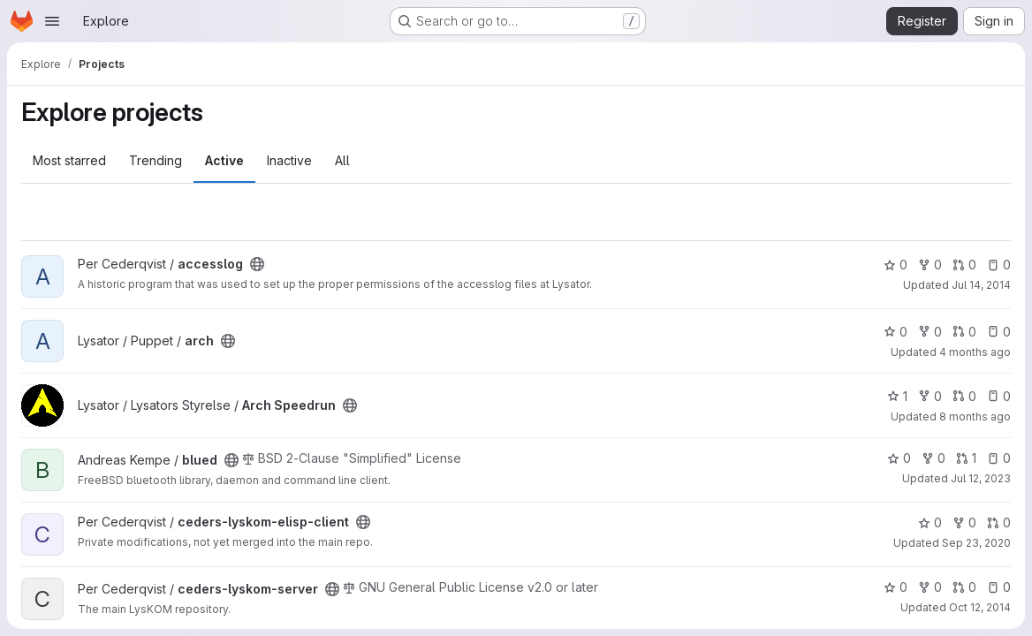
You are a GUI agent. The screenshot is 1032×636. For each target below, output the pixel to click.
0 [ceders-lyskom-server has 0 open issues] (999, 586)
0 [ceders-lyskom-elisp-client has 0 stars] (930, 522)
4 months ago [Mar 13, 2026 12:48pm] (975, 352)
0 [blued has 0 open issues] (999, 458)
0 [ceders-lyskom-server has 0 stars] (895, 586)
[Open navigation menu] (52, 21)
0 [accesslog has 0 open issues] (999, 264)
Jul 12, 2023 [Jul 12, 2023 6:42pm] (981, 478)
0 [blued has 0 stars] (899, 458)
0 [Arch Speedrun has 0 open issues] (999, 396)
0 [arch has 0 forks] (930, 331)
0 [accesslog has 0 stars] (895, 264)
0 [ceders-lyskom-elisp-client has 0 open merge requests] (999, 522)
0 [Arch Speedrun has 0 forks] (930, 396)
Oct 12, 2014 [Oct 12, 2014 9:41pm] (980, 607)
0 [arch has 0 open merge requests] (964, 331)
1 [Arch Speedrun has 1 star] (897, 396)
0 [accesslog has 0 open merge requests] (964, 264)
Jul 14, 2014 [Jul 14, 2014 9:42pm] (981, 285)
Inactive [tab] (289, 160)
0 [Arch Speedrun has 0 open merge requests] (964, 396)
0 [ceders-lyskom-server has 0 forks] (930, 586)
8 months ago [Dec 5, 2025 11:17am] (975, 416)
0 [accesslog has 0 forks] (930, 264)
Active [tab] (224, 160)
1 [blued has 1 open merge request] (966, 458)
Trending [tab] (155, 160)
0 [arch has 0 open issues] (999, 331)
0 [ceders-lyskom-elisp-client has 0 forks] (964, 522)
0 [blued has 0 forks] (933, 458)
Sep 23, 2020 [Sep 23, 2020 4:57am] (976, 542)
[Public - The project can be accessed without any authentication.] (257, 264)
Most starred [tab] (69, 160)
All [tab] (342, 160)
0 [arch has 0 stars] (895, 331)
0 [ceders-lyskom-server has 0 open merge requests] (964, 586)
